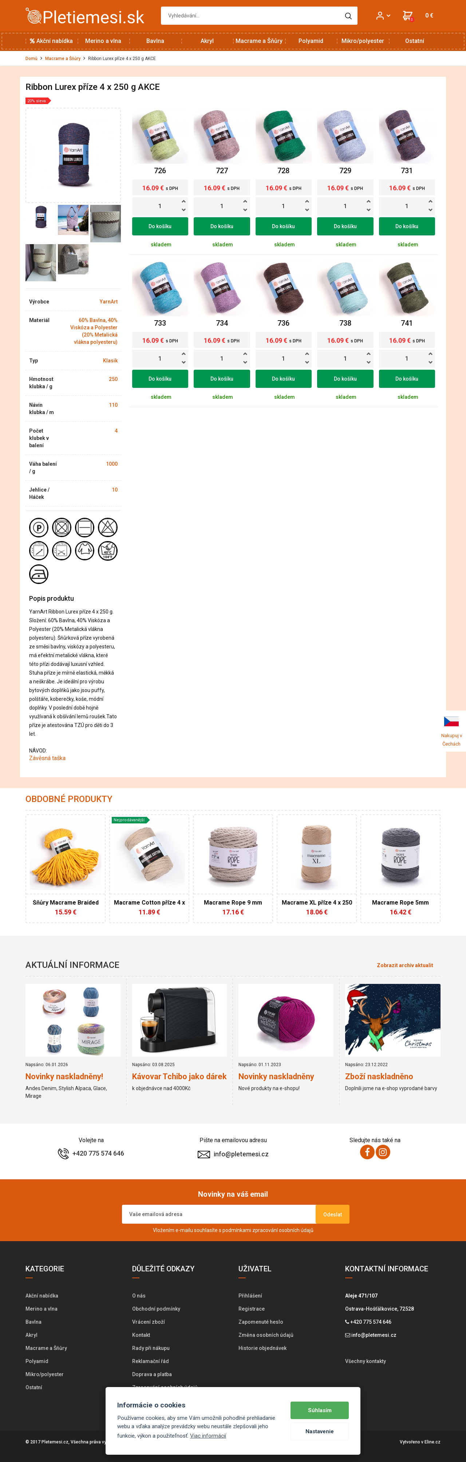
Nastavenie (319, 1431)
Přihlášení (250, 1296)
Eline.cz (432, 1442)
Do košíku (160, 226)
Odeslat (332, 1214)
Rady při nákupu (151, 1348)
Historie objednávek (262, 1348)
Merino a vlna (103, 40)
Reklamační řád (150, 1361)
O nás (139, 1296)
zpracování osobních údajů (282, 1230)
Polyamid (311, 40)
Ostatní (414, 40)
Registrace (251, 1309)
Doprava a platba (152, 1374)
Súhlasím (320, 1410)
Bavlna (155, 40)
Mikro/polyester (362, 40)
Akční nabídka (51, 40)
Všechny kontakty (365, 1361)
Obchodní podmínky (156, 1309)
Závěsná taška (48, 758)
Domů (31, 58)
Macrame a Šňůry (259, 40)
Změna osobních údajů (265, 1335)
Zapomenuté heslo (260, 1322)
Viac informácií (208, 1436)
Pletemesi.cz (55, 1442)
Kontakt (141, 1335)
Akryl (207, 40)
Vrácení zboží (148, 1322)
